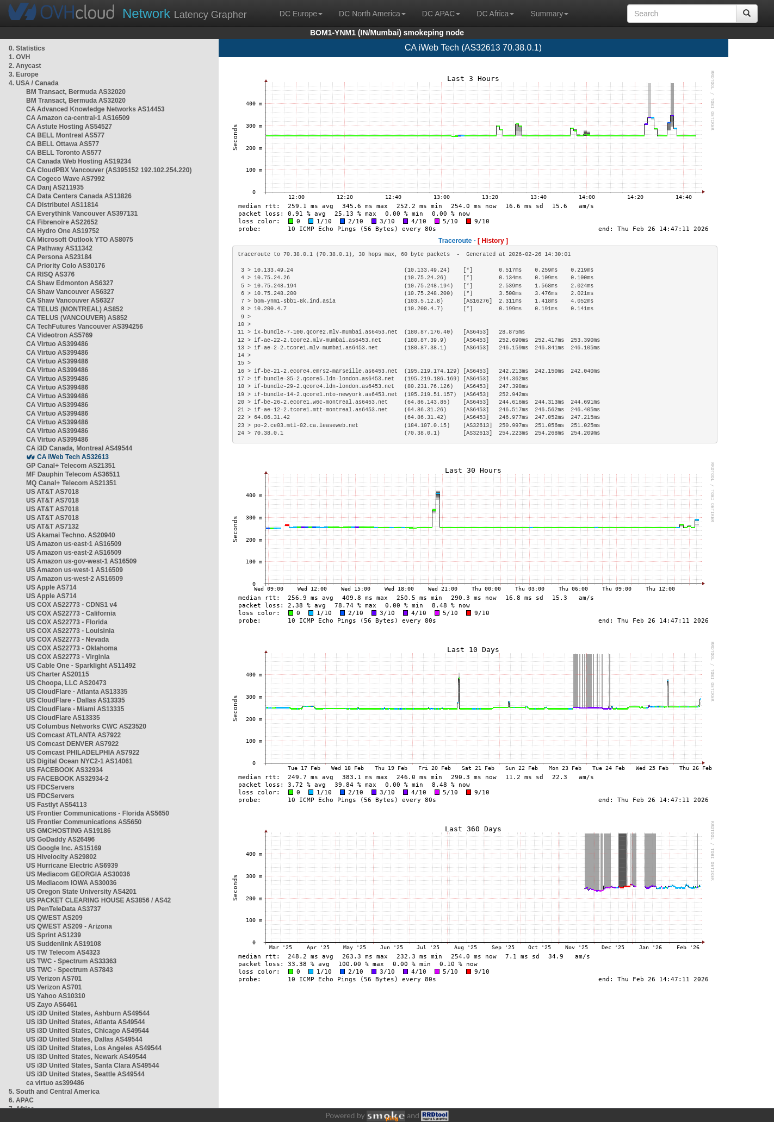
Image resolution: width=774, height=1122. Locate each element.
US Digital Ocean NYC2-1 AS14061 (79, 761)
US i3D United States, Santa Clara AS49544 (92, 1065)
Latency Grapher (184, 13)
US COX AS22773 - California (71, 613)
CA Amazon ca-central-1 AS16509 (77, 118)
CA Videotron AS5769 (59, 335)
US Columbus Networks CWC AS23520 (86, 726)
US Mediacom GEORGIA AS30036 (78, 874)
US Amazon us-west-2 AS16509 (74, 578)
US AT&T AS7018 (52, 492)
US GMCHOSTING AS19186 (68, 831)
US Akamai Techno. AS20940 (70, 535)
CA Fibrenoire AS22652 (62, 222)
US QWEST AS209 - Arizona (69, 926)
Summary (549, 13)
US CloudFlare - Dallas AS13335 (75, 700)
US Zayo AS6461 (51, 1004)
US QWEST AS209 (54, 918)
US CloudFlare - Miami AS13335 (75, 709)
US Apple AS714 (51, 587)
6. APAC (21, 1100)
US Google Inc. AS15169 (63, 848)
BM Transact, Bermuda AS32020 (76, 92)
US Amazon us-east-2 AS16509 (73, 552)
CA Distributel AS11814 (62, 205)
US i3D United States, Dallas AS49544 (84, 1039)
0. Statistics (27, 48)
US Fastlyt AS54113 (56, 804)
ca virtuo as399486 (55, 1083)
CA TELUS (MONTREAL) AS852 (74, 309)
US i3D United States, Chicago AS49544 (87, 1031)
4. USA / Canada (34, 83)
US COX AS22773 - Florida (67, 622)
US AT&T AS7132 (52, 526)
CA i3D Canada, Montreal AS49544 (79, 448)
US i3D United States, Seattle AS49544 (85, 1074)
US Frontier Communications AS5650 (83, 822)
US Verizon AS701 (54, 978)
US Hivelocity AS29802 (61, 857)
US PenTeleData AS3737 (63, 909)
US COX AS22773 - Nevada (67, 639)
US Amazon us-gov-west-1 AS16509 (81, 561)
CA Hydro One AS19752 (63, 231)
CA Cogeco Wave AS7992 (65, 179)
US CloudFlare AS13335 (63, 718)
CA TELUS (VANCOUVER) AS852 (76, 318)
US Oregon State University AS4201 (81, 891)
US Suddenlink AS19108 (63, 944)
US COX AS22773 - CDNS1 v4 (71, 605)
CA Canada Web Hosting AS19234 (78, 161)
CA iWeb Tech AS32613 (73, 457)
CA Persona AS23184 (59, 257)
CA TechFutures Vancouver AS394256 (84, 326)
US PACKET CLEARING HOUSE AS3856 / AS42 (98, 900)
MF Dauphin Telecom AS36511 (73, 474)
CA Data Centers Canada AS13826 (79, 196)
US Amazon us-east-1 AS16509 (73, 544)
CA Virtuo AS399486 (57, 344)
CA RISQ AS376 (50, 274)
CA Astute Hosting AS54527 (69, 126)
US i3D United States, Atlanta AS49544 (85, 1022)
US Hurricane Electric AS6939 (72, 865)
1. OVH (19, 57)
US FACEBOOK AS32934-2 (67, 778)
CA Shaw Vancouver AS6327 (70, 292)
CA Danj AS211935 (55, 187)
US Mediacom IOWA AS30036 (71, 883)
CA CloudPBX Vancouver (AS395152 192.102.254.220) (108, 170)
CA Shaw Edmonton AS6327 (69, 283)
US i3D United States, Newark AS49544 (86, 1057)
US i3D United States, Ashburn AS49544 (88, 1013)
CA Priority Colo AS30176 (65, 265)
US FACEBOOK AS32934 (64, 770)
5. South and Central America (54, 1091)
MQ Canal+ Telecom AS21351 (71, 483)
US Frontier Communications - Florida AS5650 (97, 813)
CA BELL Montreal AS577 (65, 135)
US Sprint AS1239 (53, 935)
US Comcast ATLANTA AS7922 (73, 735)
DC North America (372, 13)
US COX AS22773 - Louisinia (70, 631)
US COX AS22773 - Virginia (67, 657)
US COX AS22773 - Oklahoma (71, 648)
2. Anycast (25, 66)
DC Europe (301, 13)
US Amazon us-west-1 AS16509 (74, 570)
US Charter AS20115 (57, 674)
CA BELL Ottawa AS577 (62, 144)
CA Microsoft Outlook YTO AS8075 (79, 239)
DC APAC (441, 13)
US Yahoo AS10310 (55, 996)
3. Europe (24, 74)
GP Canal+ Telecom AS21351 (70, 465)
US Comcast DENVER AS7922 (72, 744)
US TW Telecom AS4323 (63, 952)
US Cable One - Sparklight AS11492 (81, 665)
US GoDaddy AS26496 (60, 839)
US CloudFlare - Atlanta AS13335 (77, 691)
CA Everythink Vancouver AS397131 (82, 213)
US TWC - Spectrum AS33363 (71, 961)
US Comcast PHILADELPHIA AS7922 (83, 752)
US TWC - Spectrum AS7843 (69, 970)
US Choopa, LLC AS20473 (66, 683)
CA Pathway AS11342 (59, 248)
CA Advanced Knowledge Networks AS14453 (95, 109)
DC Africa (495, 13)
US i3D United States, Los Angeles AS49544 (94, 1048)
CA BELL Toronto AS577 (64, 152)
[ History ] (493, 241)
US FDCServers (50, 787)
